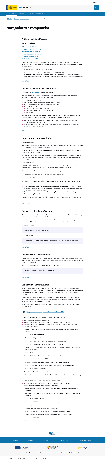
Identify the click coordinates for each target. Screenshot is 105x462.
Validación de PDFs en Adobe (30, 59)
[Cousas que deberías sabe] (21, 19)
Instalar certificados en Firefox (30, 56)
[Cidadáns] (9, 19)
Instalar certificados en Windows (31, 54)
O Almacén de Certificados (29, 47)
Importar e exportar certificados (31, 52)
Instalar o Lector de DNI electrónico (32, 49)
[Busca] (96, 7)
